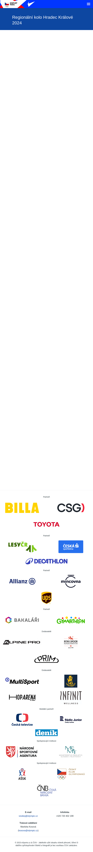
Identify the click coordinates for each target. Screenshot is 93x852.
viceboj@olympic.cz (28, 816)
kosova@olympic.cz (28, 830)
